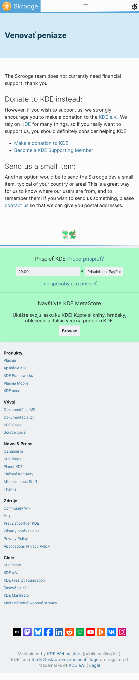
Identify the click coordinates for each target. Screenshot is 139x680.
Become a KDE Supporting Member (53, 150)
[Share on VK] (111, 629)
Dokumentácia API (19, 409)
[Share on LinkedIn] (59, 629)
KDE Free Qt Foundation (24, 580)
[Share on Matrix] (17, 629)
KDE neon (12, 390)
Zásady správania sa (21, 531)
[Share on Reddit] (69, 629)
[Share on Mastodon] (27, 629)
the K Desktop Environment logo (65, 659)
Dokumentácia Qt (19, 417)
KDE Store (12, 565)
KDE (26, 124)
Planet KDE (13, 466)
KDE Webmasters (64, 653)
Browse (69, 330)
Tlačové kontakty (19, 474)
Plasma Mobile (16, 383)
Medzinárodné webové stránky (30, 603)
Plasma (10, 360)
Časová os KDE (16, 588)
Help (8, 515)
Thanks (10, 489)
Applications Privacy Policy (27, 546)
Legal (94, 665)
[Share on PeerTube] (101, 629)
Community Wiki (17, 508)
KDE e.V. (108, 117)
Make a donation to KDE (41, 143)
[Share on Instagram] (122, 629)
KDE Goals (12, 425)
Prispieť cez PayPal (104, 271)
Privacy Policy (16, 538)
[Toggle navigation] (85, 6)
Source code (15, 432)
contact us (16, 205)
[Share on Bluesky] (38, 629)
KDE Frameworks (18, 375)
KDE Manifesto (16, 595)
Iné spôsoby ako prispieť (69, 283)
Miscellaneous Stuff (20, 481)
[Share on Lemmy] (80, 629)
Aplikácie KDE (15, 368)
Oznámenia (13, 451)
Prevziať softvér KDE (21, 523)
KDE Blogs (12, 459)
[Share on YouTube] (90, 629)
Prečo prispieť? (85, 258)
